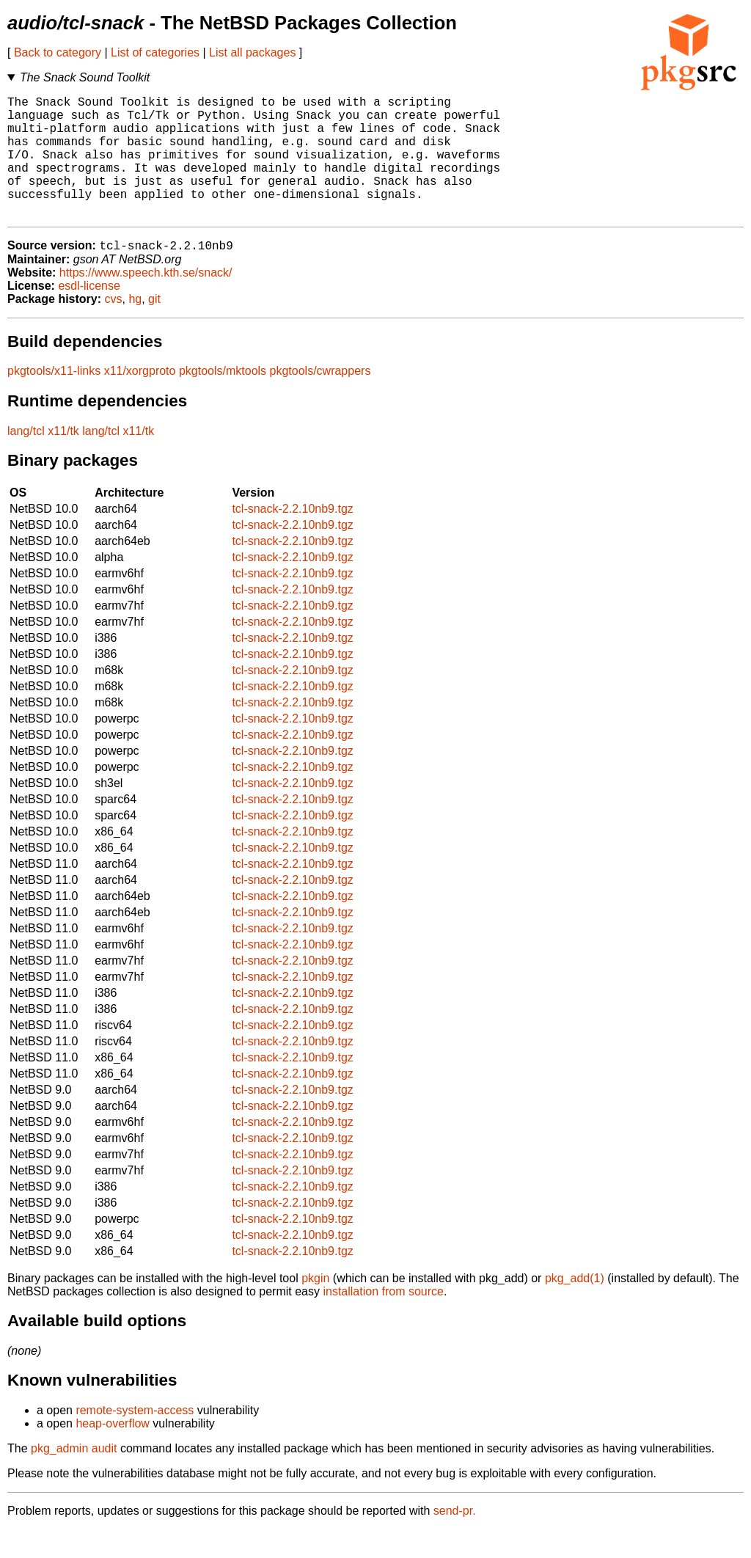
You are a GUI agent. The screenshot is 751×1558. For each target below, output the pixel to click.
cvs (113, 327)
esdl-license (89, 314)
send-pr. (454, 1539)
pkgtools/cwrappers (320, 399)
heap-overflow (113, 1452)
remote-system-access (135, 1439)
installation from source (383, 1320)
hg (135, 327)
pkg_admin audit (74, 1477)
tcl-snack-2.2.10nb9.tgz (292, 537)
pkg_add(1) (574, 1307)
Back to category (57, 52)
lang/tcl (26, 459)
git (154, 327)
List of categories (155, 52)
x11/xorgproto (140, 399)
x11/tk (63, 459)
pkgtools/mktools (222, 399)
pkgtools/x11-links (53, 399)
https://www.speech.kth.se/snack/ (145, 301)
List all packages (252, 52)
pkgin (315, 1307)
